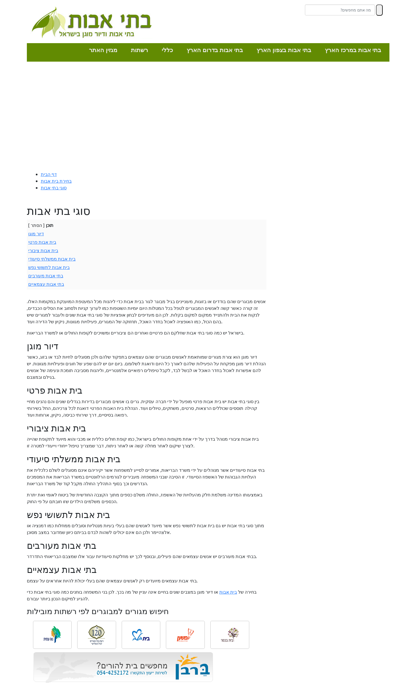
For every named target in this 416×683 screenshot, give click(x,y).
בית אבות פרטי (42, 242)
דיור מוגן (36, 234)
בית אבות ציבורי (43, 250)
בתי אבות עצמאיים (46, 284)
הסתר (36, 225)
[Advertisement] (208, 117)
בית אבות (228, 592)
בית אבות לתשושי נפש (49, 267)
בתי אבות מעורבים (45, 276)
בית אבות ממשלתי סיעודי (52, 259)
